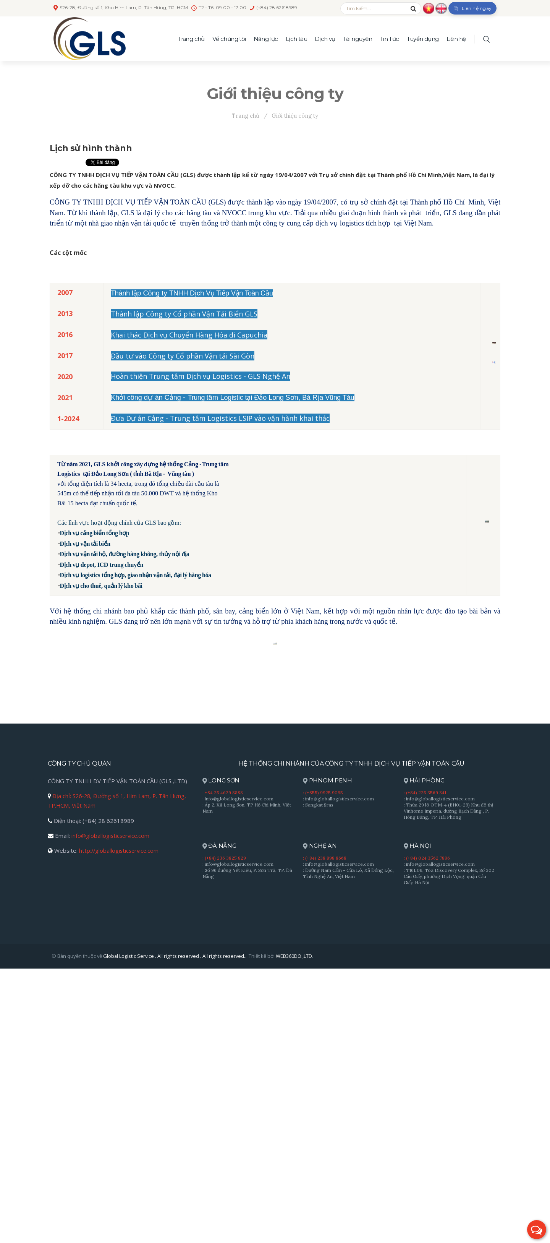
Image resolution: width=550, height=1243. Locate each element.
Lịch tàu (296, 38)
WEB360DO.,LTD (294, 1230)
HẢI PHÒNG (424, 1056)
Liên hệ (456, 38)
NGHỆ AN (320, 1121)
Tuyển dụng (423, 38)
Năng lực (266, 38)
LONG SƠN (221, 1056)
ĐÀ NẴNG (219, 1121)
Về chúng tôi (229, 38)
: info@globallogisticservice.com (237, 1073)
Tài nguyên (357, 38)
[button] (536, 1229)
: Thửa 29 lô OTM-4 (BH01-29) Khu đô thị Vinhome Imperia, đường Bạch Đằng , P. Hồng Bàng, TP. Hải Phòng (448, 1085)
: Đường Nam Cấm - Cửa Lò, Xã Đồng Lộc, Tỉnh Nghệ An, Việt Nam (348, 1148)
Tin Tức (389, 38)
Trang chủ (191, 38)
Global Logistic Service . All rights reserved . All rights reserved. (174, 1230)
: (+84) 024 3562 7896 (427, 1132)
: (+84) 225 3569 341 (425, 1067)
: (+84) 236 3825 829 (224, 1132)
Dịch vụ (325, 38)
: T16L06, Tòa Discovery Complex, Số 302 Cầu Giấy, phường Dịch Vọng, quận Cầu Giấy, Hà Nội (449, 1151)
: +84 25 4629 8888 (222, 1067)
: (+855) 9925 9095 (323, 1067)
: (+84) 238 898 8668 (324, 1132)
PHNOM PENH (327, 1056)
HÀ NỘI (418, 1121)
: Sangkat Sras (318, 1079)
